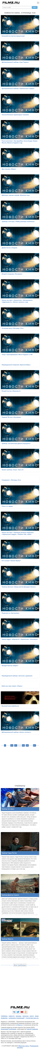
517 (16, 745)
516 (12, 745)
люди (37, 1016)
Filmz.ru (19, 1025)
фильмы (18, 1016)
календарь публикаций (17, 1018)
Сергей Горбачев (32, 1029)
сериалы (25, 1016)
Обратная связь (23, 1046)
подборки (4, 1018)
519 (23, 745)
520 (27, 745)
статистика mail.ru (32, 1018)
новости (12, 1016)
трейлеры (4, 1016)
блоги (32, 1016)
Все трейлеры (20, 965)
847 (34, 745)
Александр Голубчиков (8, 1029)
